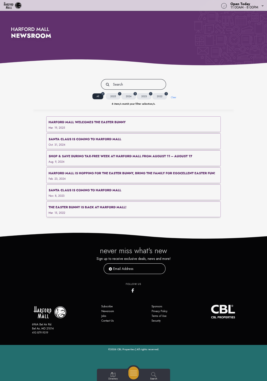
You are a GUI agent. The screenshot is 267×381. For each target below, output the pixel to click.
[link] (133, 124)
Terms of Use (159, 316)
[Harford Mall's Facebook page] (133, 290)
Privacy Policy (159, 311)
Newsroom (107, 311)
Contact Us (107, 321)
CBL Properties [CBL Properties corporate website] (126, 349)
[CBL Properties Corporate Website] (211, 311)
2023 (146, 95)
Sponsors (157, 306)
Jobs (103, 316)
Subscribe (107, 306)
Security (156, 321)
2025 (115, 95)
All (100, 95)
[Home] (101, 5)
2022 (162, 95)
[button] (246, 5)
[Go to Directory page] (113, 376)
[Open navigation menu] (133, 373)
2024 (131, 95)
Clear (173, 97)
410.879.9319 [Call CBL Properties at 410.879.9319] (40, 333)
